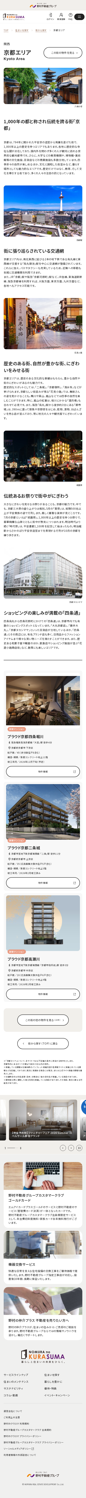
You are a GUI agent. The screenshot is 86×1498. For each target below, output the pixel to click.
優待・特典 (50, 1388)
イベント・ (57, 1395)
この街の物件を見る (63, 53)
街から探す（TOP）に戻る (43, 1043)
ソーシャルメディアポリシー (19, 1448)
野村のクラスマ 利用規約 (16, 1423)
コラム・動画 (11, 1395)
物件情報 (43, 771)
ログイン (50, 19)
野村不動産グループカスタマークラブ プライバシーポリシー (34, 1442)
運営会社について (13, 1411)
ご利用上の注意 (12, 1417)
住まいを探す (22, 30)
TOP (6, 30)
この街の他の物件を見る (43, 1020)
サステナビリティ (13, 1388)
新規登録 (61, 19)
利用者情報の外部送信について (20, 1454)
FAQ (71, 19)
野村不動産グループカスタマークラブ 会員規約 (27, 1429)
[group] (43, 1120)
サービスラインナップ (16, 1375)
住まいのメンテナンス (16, 1381)
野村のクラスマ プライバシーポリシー (22, 1436)
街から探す (41, 30)
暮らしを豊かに (53, 1381)
